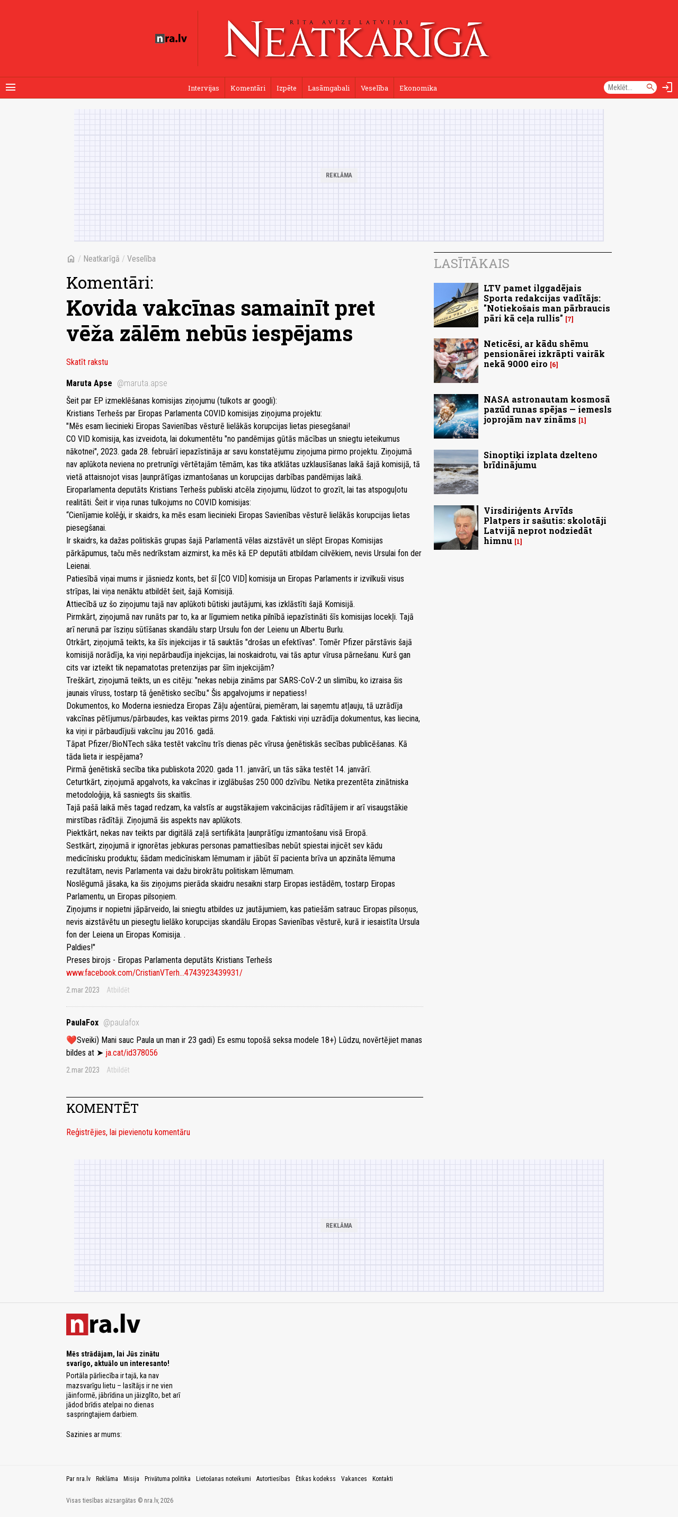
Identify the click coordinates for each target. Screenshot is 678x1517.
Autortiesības (273, 1479)
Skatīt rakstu (87, 362)
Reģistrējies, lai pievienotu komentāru (128, 1132)
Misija (131, 1479)
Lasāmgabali (329, 88)
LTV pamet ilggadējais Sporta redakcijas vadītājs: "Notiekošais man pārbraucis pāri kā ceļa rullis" (547, 303)
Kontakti (382, 1479)
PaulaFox (102, 1023)
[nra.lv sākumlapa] (171, 38)
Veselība (374, 88)
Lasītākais (472, 263)
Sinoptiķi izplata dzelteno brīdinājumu (540, 459)
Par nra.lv (78, 1479)
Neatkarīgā (101, 259)
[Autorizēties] (667, 87)
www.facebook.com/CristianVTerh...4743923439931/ (154, 973)
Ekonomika (418, 88)
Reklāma (107, 1479)
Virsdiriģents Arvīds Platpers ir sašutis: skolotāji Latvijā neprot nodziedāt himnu (545, 526)
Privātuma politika (168, 1479)
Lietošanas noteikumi (223, 1479)
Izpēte (286, 88)
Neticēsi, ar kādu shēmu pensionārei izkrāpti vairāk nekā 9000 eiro (544, 353)
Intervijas (203, 88)
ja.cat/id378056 (131, 1053)
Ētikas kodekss (316, 1479)
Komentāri (247, 88)
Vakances (354, 1479)
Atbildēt (118, 990)
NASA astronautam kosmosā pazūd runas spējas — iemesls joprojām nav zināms (548, 409)
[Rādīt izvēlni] (10, 87)
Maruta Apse (116, 383)
